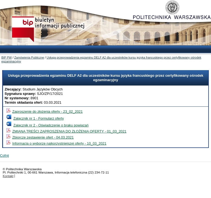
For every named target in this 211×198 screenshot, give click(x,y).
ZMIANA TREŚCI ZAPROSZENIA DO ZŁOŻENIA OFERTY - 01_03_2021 (69, 131)
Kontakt (8, 176)
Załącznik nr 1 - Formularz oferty (38, 118)
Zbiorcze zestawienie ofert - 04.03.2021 (43, 137)
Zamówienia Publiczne (29, 57)
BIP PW (6, 57)
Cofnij (4, 155)
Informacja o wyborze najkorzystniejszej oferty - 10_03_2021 (59, 143)
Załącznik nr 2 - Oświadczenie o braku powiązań (51, 125)
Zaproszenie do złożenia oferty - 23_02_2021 (47, 111)
